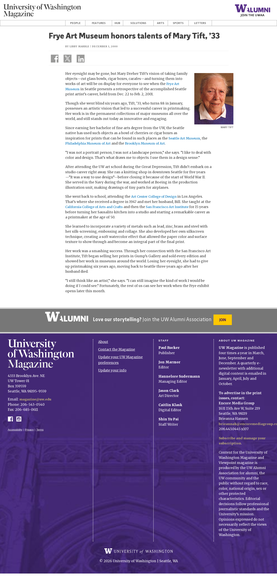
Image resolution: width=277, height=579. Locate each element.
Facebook (12, 416)
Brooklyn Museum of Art (148, 143)
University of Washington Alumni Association (66, 316)
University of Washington (138, 551)
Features (99, 23)
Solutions (138, 23)
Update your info (112, 368)
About (103, 339)
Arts (160, 23)
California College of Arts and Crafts (95, 207)
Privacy (29, 427)
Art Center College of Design (155, 196)
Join (223, 319)
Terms (40, 427)
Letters (200, 23)
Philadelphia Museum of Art (89, 143)
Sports (178, 23)
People (75, 23)
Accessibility (15, 427)
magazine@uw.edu (36, 397)
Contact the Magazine (116, 347)
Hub (117, 23)
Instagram (20, 416)
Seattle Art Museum (185, 138)
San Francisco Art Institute (171, 207)
